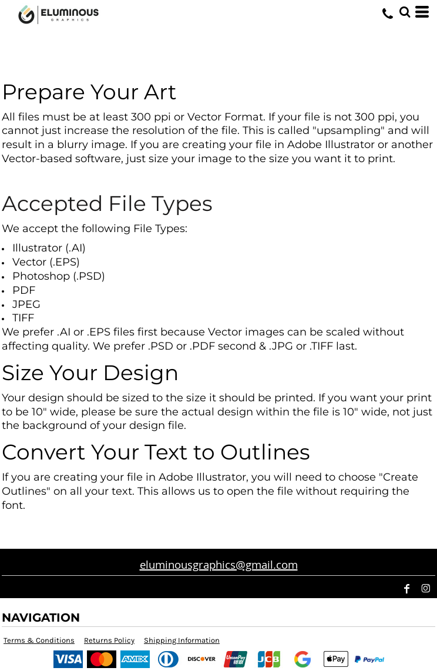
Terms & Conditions (39, 640)
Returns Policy (109, 640)
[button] (405, 12)
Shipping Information (182, 640)
